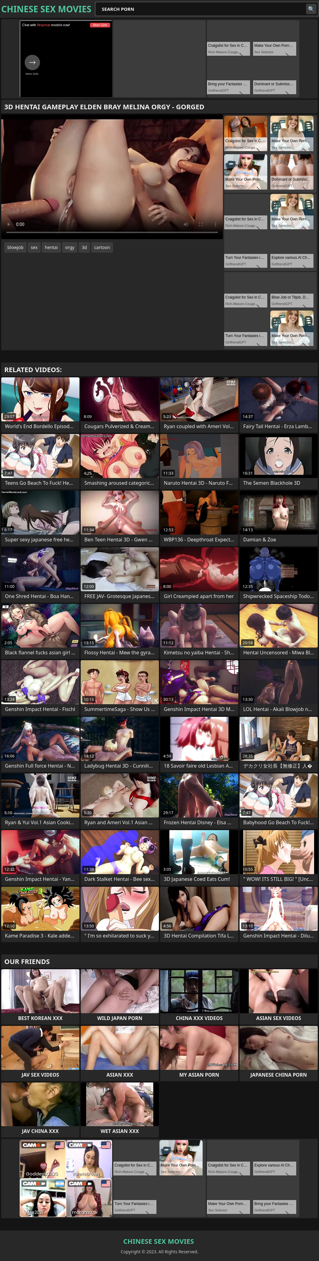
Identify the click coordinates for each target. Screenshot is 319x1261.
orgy (70, 247)
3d (84, 247)
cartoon (102, 247)
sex (34, 247)
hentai (51, 247)
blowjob (15, 247)
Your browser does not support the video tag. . (112, 176)
